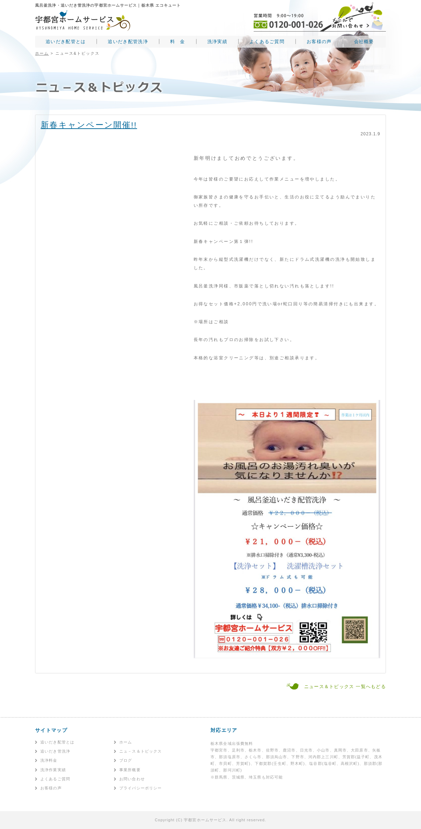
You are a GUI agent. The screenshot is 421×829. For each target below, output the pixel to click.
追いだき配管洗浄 (128, 41)
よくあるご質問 (267, 41)
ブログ (125, 760)
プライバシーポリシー (140, 788)
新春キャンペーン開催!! (89, 125)
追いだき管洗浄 (55, 751)
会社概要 (364, 41)
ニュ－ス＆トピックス (140, 751)
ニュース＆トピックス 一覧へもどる (345, 686)
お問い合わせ (132, 779)
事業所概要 (130, 770)
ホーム (42, 53)
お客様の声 (319, 41)
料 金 (177, 41)
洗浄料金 (49, 760)
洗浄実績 (217, 41)
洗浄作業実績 (53, 770)
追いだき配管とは (66, 41)
